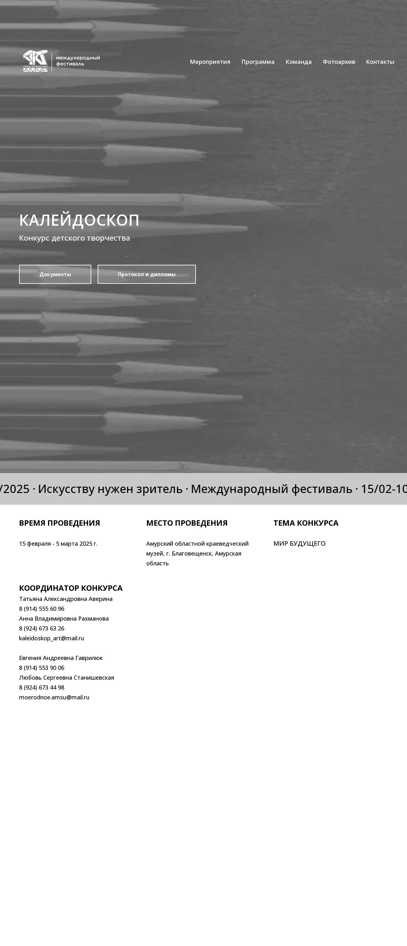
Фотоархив (339, 61)
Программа (258, 61)
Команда (299, 61)
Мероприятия (210, 61)
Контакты (380, 61)
